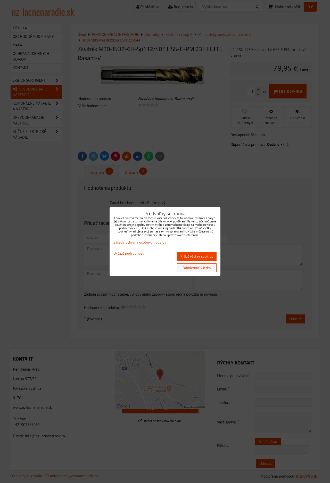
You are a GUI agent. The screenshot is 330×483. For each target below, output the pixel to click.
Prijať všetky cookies (196, 256)
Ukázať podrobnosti (129, 253)
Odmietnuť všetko (197, 267)
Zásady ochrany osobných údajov (139, 242)
